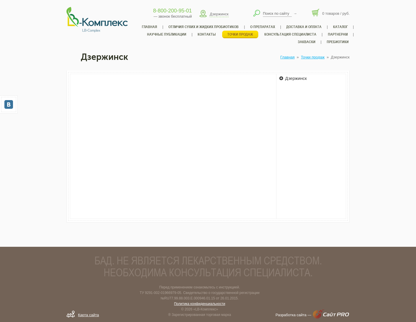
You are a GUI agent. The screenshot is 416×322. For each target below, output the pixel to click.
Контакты (207, 34)
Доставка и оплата (304, 27)
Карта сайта (88, 315)
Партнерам (338, 34)
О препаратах (262, 27)
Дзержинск (293, 78)
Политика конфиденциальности (199, 304)
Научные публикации (166, 34)
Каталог (340, 27)
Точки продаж (313, 57)
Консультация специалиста (290, 34)
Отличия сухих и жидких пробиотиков (203, 27)
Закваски (306, 42)
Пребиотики (338, 42)
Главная (287, 57)
